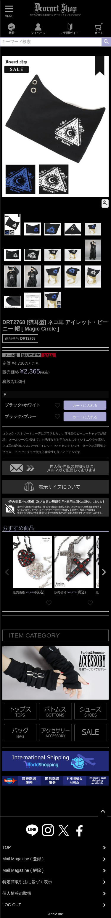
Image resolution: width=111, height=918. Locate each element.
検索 (106, 42)
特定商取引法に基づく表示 (27, 881)
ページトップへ (102, 811)
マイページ (38, 28)
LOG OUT (11, 904)
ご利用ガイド (70, 28)
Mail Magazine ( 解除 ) (23, 870)
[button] (7, 572)
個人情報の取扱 (16, 893)
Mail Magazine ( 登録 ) (23, 858)
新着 (11, 28)
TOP (6, 847)
